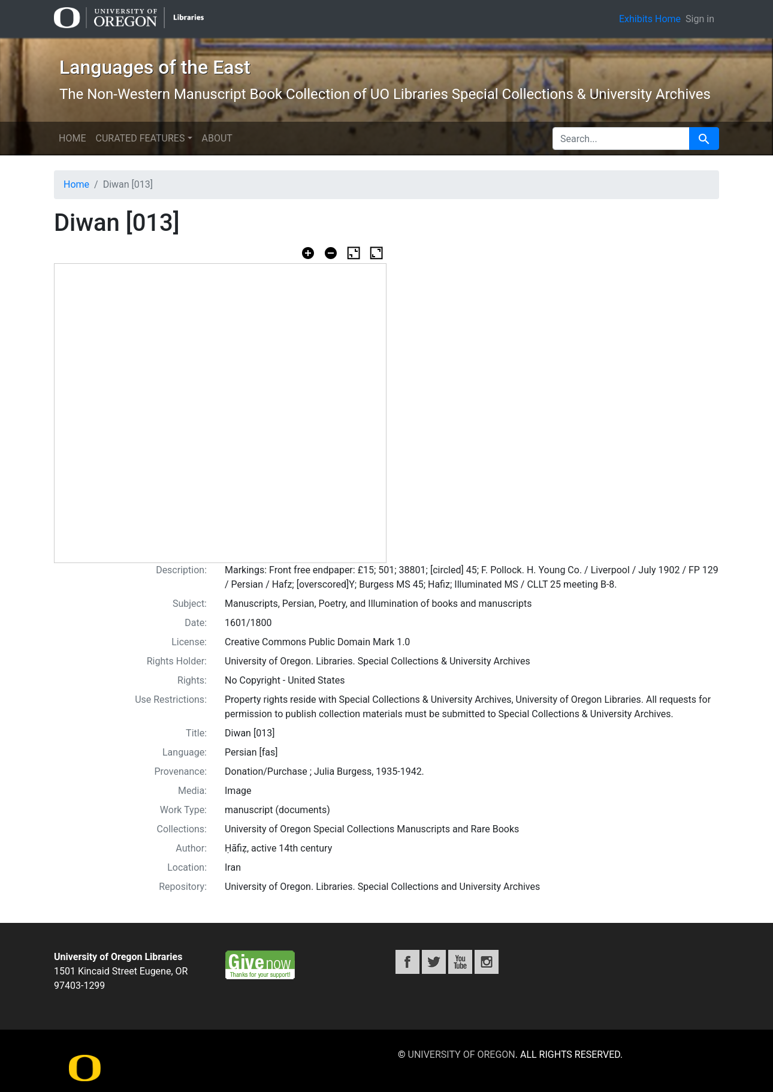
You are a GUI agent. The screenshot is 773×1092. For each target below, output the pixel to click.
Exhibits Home (650, 19)
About (217, 138)
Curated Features (140, 138)
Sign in (700, 19)
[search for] (621, 138)
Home (72, 138)
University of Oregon (461, 1054)
